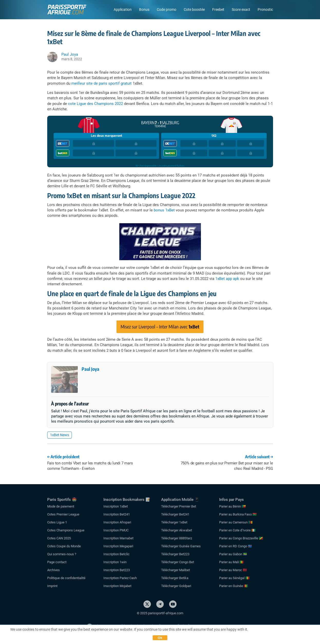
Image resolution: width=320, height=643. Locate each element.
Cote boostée (194, 9)
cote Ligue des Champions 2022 (95, 103)
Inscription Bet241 (116, 514)
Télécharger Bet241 (175, 514)
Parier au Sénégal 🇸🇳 (234, 578)
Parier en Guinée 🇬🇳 (233, 586)
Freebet (218, 9)
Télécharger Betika (174, 578)
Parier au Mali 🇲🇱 (231, 562)
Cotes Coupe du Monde (64, 546)
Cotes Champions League (65, 530)
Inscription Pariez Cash (120, 578)
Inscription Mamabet (118, 538)
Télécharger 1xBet (174, 522)
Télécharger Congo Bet (177, 562)
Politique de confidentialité (66, 578)
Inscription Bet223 (116, 570)
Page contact (56, 562)
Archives (53, 570)
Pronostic (265, 9)
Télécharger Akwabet (176, 530)
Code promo (166, 9)
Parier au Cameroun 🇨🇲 (236, 522)
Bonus (144, 9)
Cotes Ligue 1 (57, 522)
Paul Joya (90, 369)
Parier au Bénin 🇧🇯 (232, 506)
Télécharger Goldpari (176, 586)
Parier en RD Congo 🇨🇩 (235, 546)
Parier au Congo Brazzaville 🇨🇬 (241, 538)
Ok (160, 638)
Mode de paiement (60, 506)
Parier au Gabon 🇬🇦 (233, 554)
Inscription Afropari (117, 522)
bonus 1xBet (164, 210)
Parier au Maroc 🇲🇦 (233, 570)
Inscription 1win (115, 562)
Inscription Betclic (116, 554)
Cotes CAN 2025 (59, 538)
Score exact (241, 9)
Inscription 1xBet (115, 506)
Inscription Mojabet (117, 586)
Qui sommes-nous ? (61, 554)
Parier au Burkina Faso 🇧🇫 (238, 514)
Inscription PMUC (116, 530)
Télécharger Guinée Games (181, 546)
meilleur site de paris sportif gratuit (101, 83)
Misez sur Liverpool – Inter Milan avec (160, 326)
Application (123, 9)
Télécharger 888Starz (176, 538)
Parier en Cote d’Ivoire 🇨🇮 (237, 530)
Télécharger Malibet (175, 570)
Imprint (52, 586)
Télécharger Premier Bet (178, 506)
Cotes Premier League (63, 514)
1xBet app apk (227, 278)
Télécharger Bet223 (175, 554)
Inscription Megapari (118, 546)
